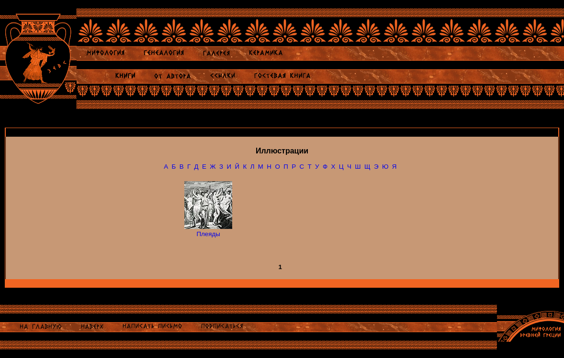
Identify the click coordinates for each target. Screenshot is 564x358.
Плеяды (208, 234)
